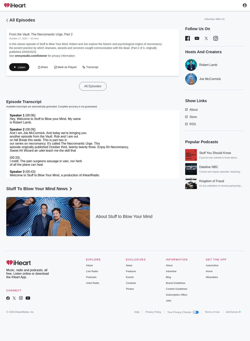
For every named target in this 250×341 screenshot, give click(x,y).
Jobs (168, 301)
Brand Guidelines (175, 283)
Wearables (212, 277)
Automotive (212, 266)
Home (209, 272)
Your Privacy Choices (183, 312)
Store (191, 117)
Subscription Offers (176, 295)
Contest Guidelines (176, 289)
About (191, 109)
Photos (130, 289)
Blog (168, 277)
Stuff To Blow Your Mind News (39, 189)
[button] (20, 67)
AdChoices (233, 312)
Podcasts (91, 277)
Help (137, 312)
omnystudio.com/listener (31, 55)
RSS (190, 124)
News (129, 266)
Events (130, 277)
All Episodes (22, 20)
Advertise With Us (214, 19)
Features (131, 272)
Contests (131, 283)
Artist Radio (92, 283)
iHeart (89, 266)
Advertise (171, 272)
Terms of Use (212, 312)
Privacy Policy (153, 312)
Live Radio (92, 272)
